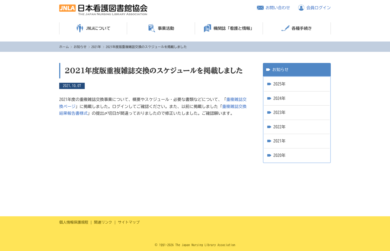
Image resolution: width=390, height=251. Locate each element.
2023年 (279, 112)
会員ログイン (318, 8)
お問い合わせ (278, 8)
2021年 (96, 46)
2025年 (279, 84)
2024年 (279, 98)
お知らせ (80, 46)
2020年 (279, 155)
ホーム (64, 46)
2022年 (279, 127)
